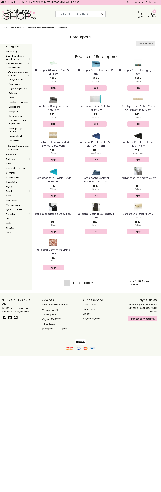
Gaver (9, 195)
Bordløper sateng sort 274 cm (53, 327)
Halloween (11, 200)
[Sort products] (145, 43)
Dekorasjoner (15, 116)
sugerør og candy (18, 88)
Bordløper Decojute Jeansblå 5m (95, 94)
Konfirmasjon (12, 51)
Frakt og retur (90, 440)
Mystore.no (23, 447)
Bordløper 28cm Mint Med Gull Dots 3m (53, 94)
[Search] (80, 14)
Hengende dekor (17, 79)
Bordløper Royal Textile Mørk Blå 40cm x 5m (96, 211)
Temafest (11, 214)
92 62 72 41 (51, 459)
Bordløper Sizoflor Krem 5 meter (138, 328)
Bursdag (10, 191)
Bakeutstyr (11, 182)
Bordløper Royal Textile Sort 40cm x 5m (138, 211)
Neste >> (88, 418)
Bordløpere (61, 28)
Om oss (139, 2)
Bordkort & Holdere (18, 102)
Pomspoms (14, 83)
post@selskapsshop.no (54, 464)
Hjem (5, 28)
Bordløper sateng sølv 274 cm (138, 268)
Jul (7, 218)
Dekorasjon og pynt (16, 168)
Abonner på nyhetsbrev (142, 454)
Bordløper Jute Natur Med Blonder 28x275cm (53, 211)
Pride (8, 223)
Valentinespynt (13, 204)
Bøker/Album (14, 67)
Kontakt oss (152, 2)
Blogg (129, 2)
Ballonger (13, 93)
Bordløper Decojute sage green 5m (138, 94)
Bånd (11, 97)
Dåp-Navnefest (16, 28)
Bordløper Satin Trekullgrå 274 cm (96, 328)
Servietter (14, 140)
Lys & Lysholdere (17, 136)
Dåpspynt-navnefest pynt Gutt (39, 28)
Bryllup (9, 186)
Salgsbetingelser (91, 454)
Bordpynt (13, 111)
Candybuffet (12, 177)
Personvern (89, 444)
